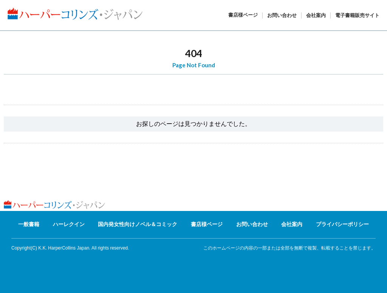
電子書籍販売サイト (357, 15)
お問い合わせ (282, 15)
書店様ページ (243, 15)
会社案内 (316, 15)
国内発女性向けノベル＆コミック (137, 224)
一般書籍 (28, 224)
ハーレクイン (69, 224)
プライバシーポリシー (342, 224)
